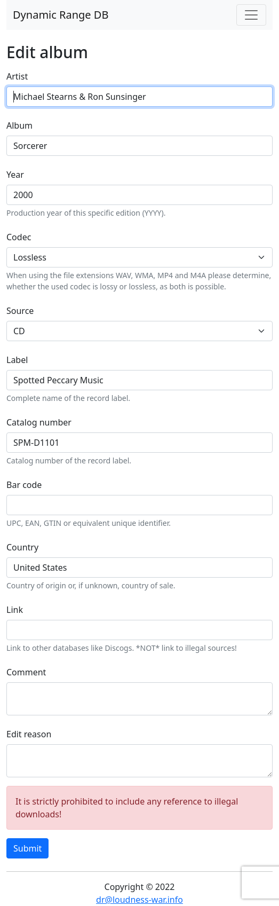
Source (20, 311)
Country (22, 547)
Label (17, 360)
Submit (27, 848)
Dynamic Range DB (60, 14)
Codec (18, 237)
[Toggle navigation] (251, 15)
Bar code (24, 485)
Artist (17, 76)
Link (14, 610)
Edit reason (28, 734)
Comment (26, 672)
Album (19, 125)
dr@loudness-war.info (139, 899)
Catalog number (38, 422)
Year (15, 174)
